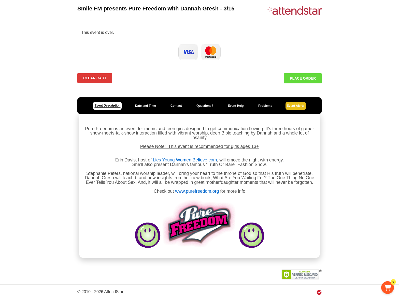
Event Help (236, 106)
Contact (176, 106)
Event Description (107, 105)
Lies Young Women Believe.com (185, 159)
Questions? (204, 106)
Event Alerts (296, 106)
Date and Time (145, 106)
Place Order (303, 78)
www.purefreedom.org (197, 191)
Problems (265, 106)
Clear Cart (94, 78)
